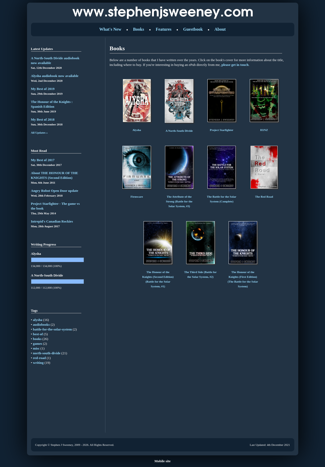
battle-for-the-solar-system (52, 329)
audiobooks (41, 325)
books (37, 339)
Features (163, 29)
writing (38, 363)
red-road (39, 358)
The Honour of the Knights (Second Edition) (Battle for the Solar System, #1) (158, 277)
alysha (37, 320)
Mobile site (162, 461)
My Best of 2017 (43, 160)
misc (36, 348)
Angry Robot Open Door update (54, 191)
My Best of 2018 (43, 119)
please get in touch (234, 65)
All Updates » (39, 132)
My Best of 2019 (43, 89)
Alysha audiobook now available (55, 76)
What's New (110, 29)
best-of (38, 334)
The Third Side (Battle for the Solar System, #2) (200, 272)
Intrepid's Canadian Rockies (52, 221)
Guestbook (193, 29)
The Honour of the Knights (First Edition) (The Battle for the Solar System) (243, 277)
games (37, 344)
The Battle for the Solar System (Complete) (221, 196)
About (220, 29)
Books (138, 29)
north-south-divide (46, 353)
